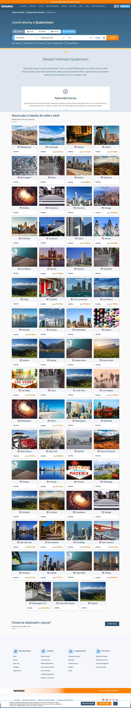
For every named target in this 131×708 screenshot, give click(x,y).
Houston (53, 330)
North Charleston (108, 451)
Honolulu (26, 330)
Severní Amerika (18, 12)
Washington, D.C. (39, 603)
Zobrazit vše (17, 670)
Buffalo (26, 208)
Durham (80, 269)
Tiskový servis (73, 663)
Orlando (53, 482)
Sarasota (26, 573)
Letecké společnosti (47, 674)
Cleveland (53, 238)
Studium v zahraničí (47, 678)
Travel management (102, 663)
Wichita (94, 603)
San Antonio (53, 542)
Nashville (108, 421)
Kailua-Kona (80, 360)
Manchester (26, 421)
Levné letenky (45, 660)
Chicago (108, 208)
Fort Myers (108, 299)
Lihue (53, 390)
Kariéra (70, 667)
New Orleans (25, 451)
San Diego (80, 542)
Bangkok (16, 667)
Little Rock (80, 390)
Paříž (14, 656)
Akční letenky (45, 656)
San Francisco (108, 542)
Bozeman (108, 177)
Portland (26, 512)
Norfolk (80, 451)
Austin (108, 147)
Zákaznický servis (74, 656)
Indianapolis (80, 330)
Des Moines (26, 269)
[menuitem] (23, 6)
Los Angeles (108, 390)
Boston (80, 177)
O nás (70, 670)
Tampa (108, 573)
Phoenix (80, 482)
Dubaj (15, 660)
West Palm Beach (67, 603)
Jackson (108, 330)
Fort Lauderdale (80, 299)
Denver (108, 238)
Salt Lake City (26, 542)
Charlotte (81, 208)
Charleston (53, 208)
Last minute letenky (47, 667)
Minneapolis (80, 421)
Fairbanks (108, 269)
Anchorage (53, 147)
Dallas (80, 238)
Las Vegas (26, 390)
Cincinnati (26, 238)
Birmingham (26, 177)
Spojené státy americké (35, 12)
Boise (53, 177)
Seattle (53, 573)
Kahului (53, 360)
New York (53, 451)
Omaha (26, 482)
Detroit (53, 269)
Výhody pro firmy (102, 660)
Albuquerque (25, 147)
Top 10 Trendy (45, 670)
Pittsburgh (107, 482)
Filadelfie (53, 299)
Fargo (25, 299)
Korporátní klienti (102, 656)
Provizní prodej (101, 667)
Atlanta (80, 147)
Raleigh (108, 512)
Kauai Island (108, 360)
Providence (80, 512)
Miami (53, 421)
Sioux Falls (80, 573)
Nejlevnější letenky (47, 663)
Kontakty (71, 660)
